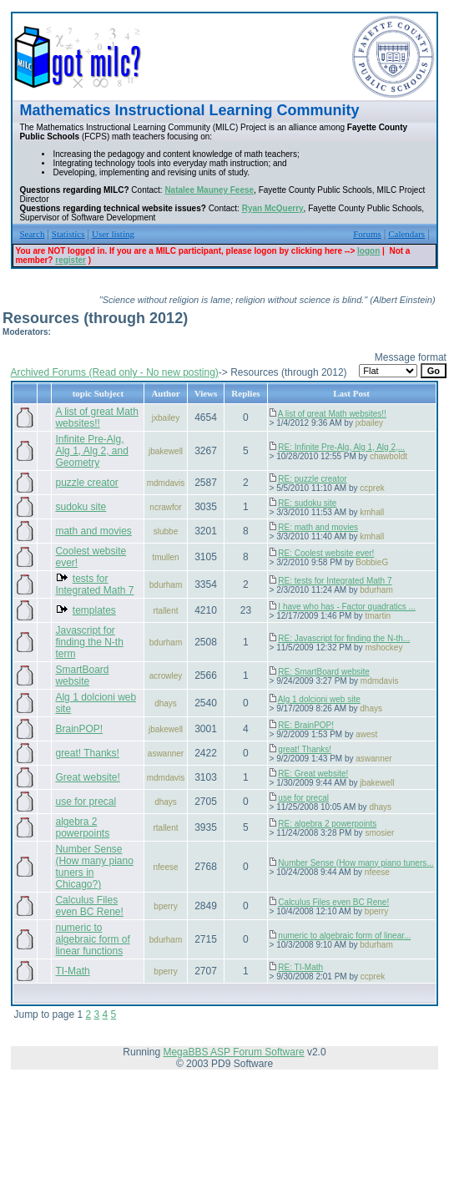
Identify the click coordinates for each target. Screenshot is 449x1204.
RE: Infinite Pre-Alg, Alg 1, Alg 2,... (341, 447)
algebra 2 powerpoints (82, 827)
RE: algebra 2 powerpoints (327, 823)
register (70, 260)
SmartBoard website (81, 675)
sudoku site (80, 507)
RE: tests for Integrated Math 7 (334, 580)
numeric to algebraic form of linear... (344, 935)
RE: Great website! (313, 773)
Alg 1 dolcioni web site (319, 699)
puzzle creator (86, 482)
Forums (367, 234)
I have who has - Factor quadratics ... (347, 606)
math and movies (93, 531)
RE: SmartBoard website (324, 671)
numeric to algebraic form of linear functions (92, 939)
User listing (113, 234)
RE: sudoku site (307, 503)
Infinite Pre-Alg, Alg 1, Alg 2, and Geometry (91, 450)
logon (368, 250)
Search (31, 234)
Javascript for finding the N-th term (89, 642)
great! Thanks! (87, 753)
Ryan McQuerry (273, 208)
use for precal (85, 801)
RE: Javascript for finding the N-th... (344, 638)
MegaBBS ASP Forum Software (233, 1052)
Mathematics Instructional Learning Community (189, 110)
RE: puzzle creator (312, 478)
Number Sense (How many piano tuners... (355, 863)
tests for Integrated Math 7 (94, 584)
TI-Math (72, 971)
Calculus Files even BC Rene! (89, 906)
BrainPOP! (79, 729)
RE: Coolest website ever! (326, 553)
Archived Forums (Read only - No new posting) (114, 372)
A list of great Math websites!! (96, 417)
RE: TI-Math (300, 967)
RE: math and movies (318, 527)
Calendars (406, 234)
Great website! (87, 777)
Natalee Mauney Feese (209, 190)
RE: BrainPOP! (306, 725)
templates (94, 610)
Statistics (68, 234)
